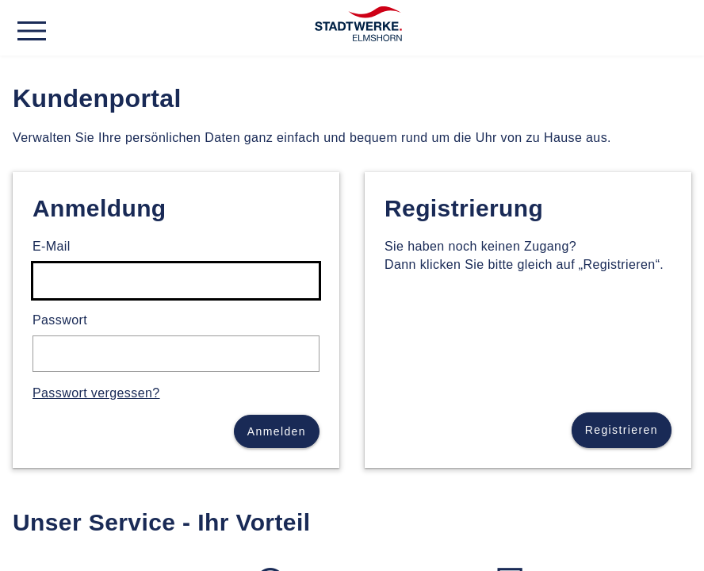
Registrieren (621, 429)
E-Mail (52, 246)
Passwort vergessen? (96, 393)
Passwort (60, 320)
